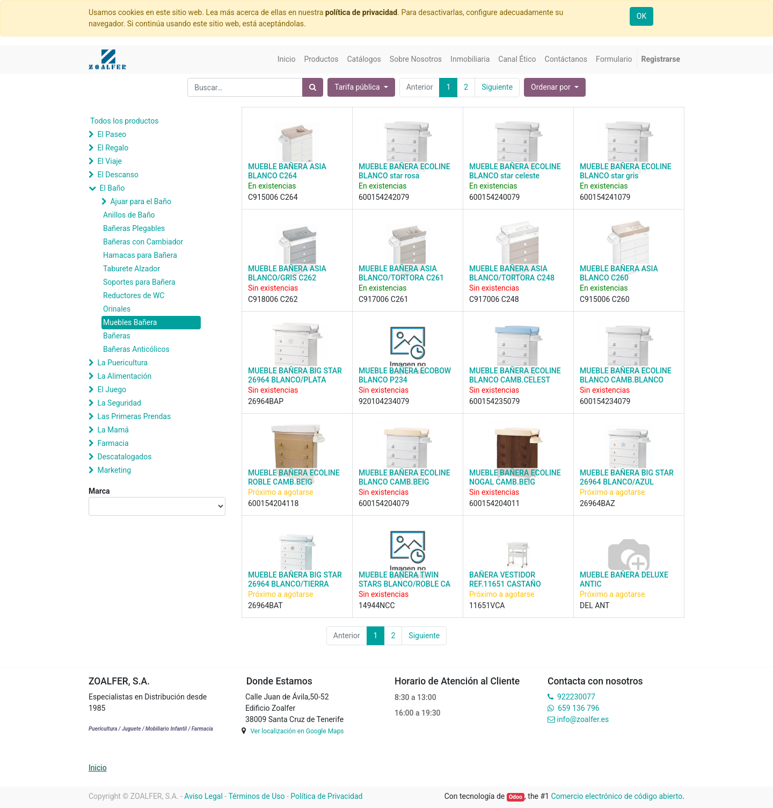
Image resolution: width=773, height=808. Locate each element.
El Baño (112, 188)
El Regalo (112, 147)
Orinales (116, 309)
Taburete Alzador (131, 268)
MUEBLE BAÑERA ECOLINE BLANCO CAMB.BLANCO (626, 375)
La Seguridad (119, 403)
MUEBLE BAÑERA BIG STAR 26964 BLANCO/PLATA (295, 375)
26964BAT (265, 605)
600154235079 (494, 401)
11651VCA (487, 605)
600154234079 (605, 401)
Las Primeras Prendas (134, 416)
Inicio (98, 767)
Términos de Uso (256, 796)
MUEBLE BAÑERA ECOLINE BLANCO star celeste (515, 171)
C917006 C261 (384, 299)
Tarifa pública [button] (358, 87)
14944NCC (377, 605)
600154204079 (384, 503)
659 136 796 (578, 708)
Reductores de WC (133, 295)
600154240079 (494, 197)
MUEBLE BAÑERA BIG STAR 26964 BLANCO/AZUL (627, 477)
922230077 (576, 696)
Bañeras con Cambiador (143, 241)
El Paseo (111, 134)
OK (641, 16)
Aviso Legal (203, 796)
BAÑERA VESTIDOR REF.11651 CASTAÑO (505, 579)
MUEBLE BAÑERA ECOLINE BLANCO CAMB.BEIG (404, 477)
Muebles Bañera (130, 322)
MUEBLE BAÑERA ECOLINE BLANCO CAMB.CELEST (515, 375)
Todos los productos (124, 121)
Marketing (114, 470)
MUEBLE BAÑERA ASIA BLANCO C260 (619, 273)
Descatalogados (124, 456)
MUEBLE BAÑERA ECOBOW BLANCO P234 (405, 375)
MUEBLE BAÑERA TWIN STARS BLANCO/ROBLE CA (404, 579)
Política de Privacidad (326, 796)
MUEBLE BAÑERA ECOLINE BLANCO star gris (626, 171)
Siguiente (497, 87)
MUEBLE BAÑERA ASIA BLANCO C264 (287, 171)
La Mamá (112, 429)
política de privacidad (361, 12)
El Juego (111, 389)
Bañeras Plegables (134, 228)
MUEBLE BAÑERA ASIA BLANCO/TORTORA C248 (512, 273)
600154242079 (384, 197)
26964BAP (265, 401)
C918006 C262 (273, 299)
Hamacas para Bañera (140, 255)
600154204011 (494, 503)
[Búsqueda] (312, 87)
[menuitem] (286, 59)
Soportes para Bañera (139, 282)
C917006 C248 (494, 299)
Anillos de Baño (129, 215)
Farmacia (112, 443)
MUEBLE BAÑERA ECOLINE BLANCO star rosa (404, 171)
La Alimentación (124, 376)
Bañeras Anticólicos (136, 349)
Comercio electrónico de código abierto (616, 796)
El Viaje (109, 161)
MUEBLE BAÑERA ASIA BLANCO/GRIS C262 (287, 273)
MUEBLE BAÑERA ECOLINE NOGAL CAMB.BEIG (515, 477)
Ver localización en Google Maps (297, 731)
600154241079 (605, 197)
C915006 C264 (273, 197)
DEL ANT (594, 605)
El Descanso (117, 174)
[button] (555, 87)
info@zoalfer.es (583, 719)
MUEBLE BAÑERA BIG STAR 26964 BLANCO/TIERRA (295, 579)
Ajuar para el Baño (140, 201)
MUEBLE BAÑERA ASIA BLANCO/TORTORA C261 (401, 273)
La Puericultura (122, 362)
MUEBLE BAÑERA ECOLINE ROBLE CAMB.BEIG (294, 477)
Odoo (515, 796)
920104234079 (384, 401)
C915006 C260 (605, 299)
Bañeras (116, 335)
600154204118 (273, 503)
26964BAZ (597, 503)
